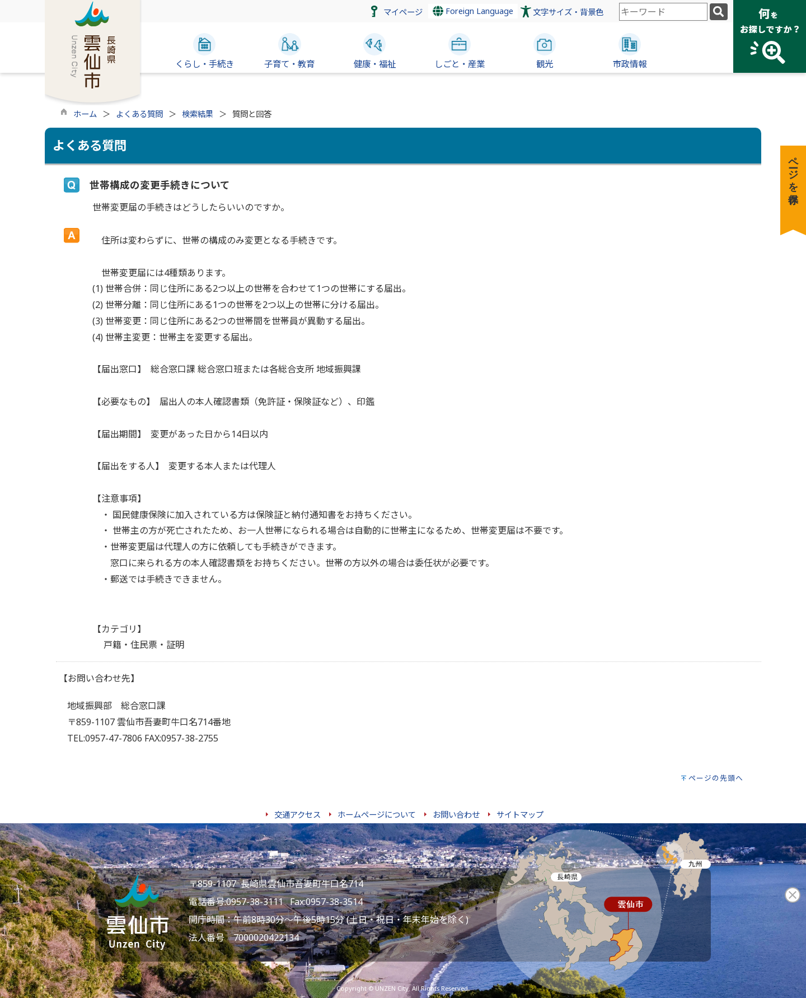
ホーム (85, 114)
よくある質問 (139, 114)
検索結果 (197, 114)
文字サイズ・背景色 (568, 12)
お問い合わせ (456, 814)
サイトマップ (519, 814)
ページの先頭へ (715, 778)
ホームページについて (377, 814)
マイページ (403, 12)
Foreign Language (473, 11)
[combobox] (663, 11)
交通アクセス (297, 814)
